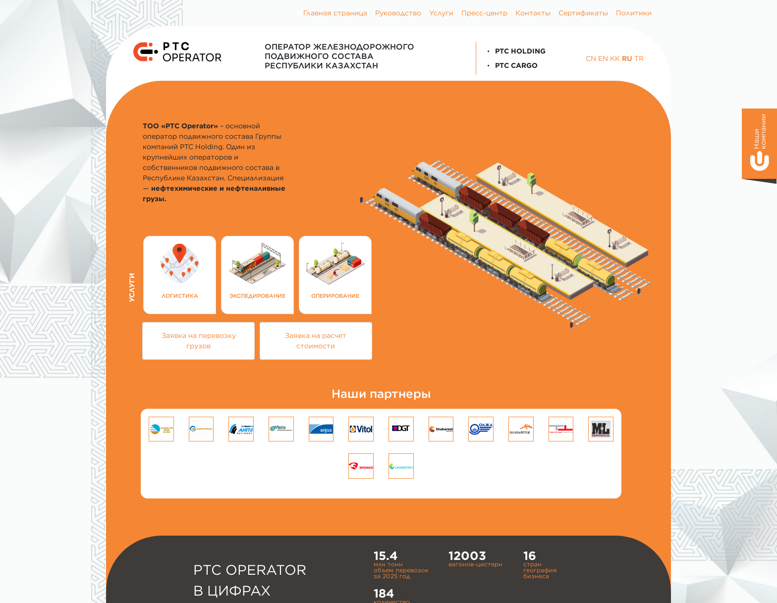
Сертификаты (583, 12)
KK (615, 58)
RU (627, 58)
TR (639, 58)
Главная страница (335, 12)
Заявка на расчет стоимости (315, 340)
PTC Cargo (511, 65)
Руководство (398, 12)
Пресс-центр (484, 12)
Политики (634, 12)
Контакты (533, 12)
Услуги (441, 12)
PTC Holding (515, 51)
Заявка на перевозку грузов (199, 340)
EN (603, 58)
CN (591, 58)
